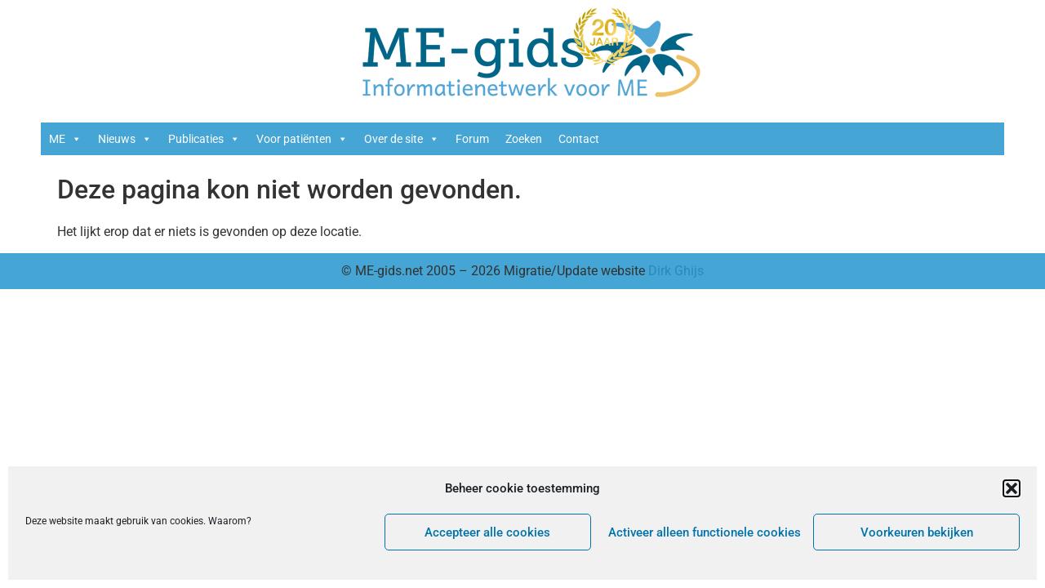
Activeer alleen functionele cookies (704, 532)
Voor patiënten (302, 138)
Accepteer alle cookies (487, 532)
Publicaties (204, 138)
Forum (472, 138)
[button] (1011, 488)
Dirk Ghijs (676, 270)
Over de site (401, 138)
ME (65, 138)
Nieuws (125, 138)
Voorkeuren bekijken (916, 532)
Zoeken (523, 138)
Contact (578, 138)
